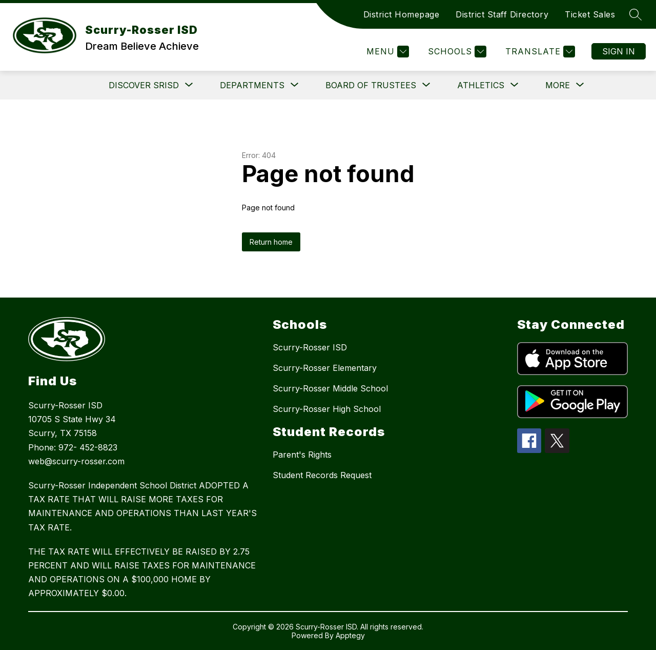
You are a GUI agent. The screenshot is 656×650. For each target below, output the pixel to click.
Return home (271, 242)
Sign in (618, 51)
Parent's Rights (302, 454)
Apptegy (350, 635)
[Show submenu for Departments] (252, 85)
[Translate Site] (539, 51)
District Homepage (401, 14)
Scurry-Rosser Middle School (330, 388)
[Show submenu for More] (557, 85)
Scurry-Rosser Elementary (325, 368)
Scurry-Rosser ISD (310, 347)
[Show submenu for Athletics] (480, 85)
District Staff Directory (502, 14)
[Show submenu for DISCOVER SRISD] (144, 85)
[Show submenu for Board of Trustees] (370, 85)
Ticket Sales (590, 14)
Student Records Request (322, 475)
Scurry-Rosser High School (327, 409)
